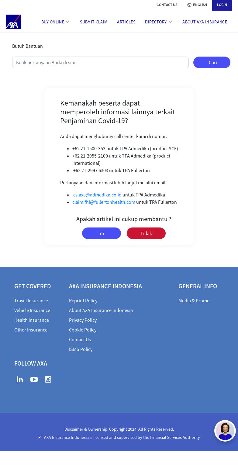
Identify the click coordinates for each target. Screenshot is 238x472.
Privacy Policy (83, 320)
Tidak (146, 233)
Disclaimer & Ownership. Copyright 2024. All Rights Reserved (118, 429)
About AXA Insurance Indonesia (101, 310)
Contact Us (80, 339)
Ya (101, 233)
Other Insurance (30, 330)
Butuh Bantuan (27, 46)
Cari (213, 62)
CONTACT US (167, 4)
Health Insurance (31, 320)
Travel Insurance (31, 300)
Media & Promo (194, 300)
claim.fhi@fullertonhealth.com (103, 202)
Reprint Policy (83, 300)
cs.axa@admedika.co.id (97, 195)
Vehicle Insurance (32, 310)
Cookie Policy (82, 330)
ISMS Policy (80, 349)
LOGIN (222, 4)
